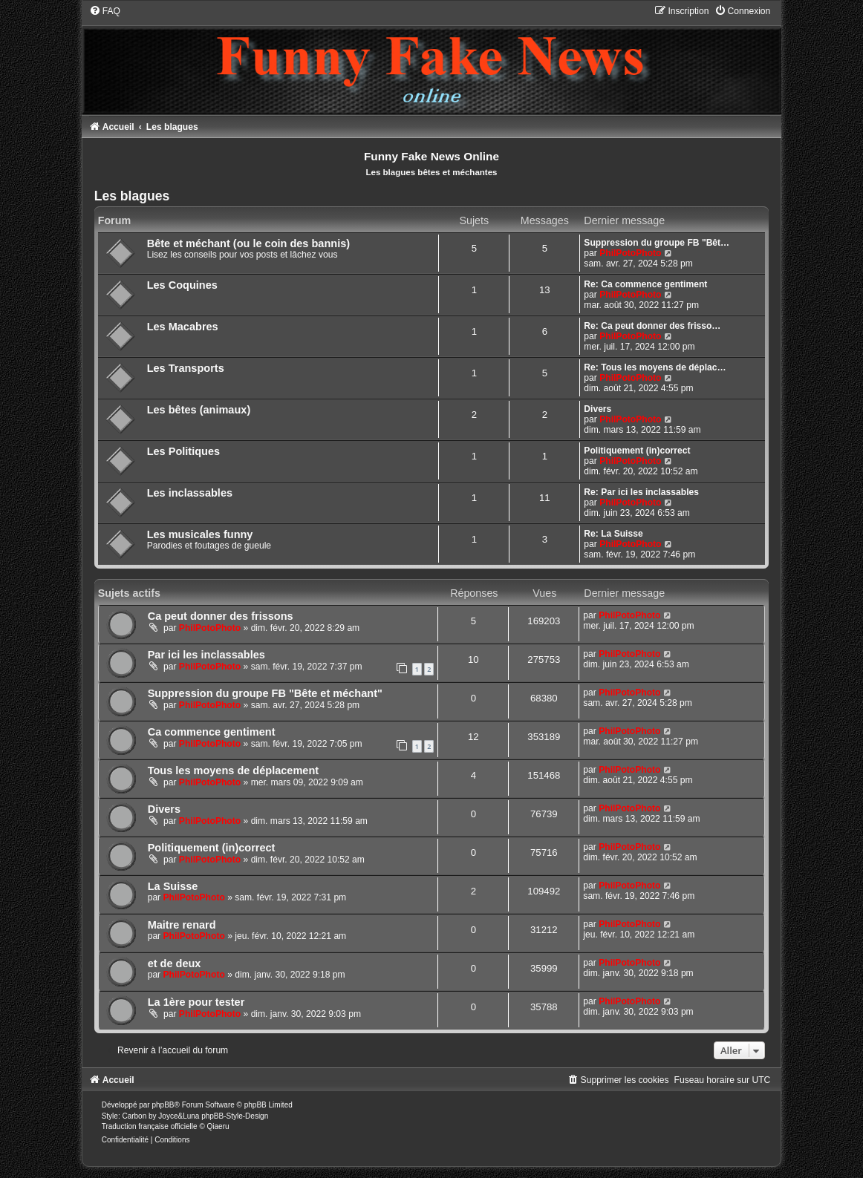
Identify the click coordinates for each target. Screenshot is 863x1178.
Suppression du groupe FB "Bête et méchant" (265, 693)
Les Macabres (182, 327)
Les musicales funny (200, 534)
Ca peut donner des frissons (220, 616)
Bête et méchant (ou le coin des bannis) (248, 243)
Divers (597, 409)
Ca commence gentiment (212, 732)
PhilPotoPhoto (630, 253)
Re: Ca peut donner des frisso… (652, 326)
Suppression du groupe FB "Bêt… (656, 243)
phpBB (163, 1105)
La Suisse (173, 886)
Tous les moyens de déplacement (233, 770)
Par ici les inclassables (206, 655)
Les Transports (185, 368)
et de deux (174, 963)
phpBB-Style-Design (234, 1116)
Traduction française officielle (150, 1126)
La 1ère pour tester (196, 1002)
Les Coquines (182, 285)
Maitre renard (182, 925)
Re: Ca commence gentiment (645, 284)
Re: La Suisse (613, 534)
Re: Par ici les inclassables (641, 492)
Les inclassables (189, 493)
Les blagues (132, 196)
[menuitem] (104, 11)
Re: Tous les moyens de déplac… (655, 367)
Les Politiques (183, 451)
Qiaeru (218, 1126)
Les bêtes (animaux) (199, 410)
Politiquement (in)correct (637, 450)
